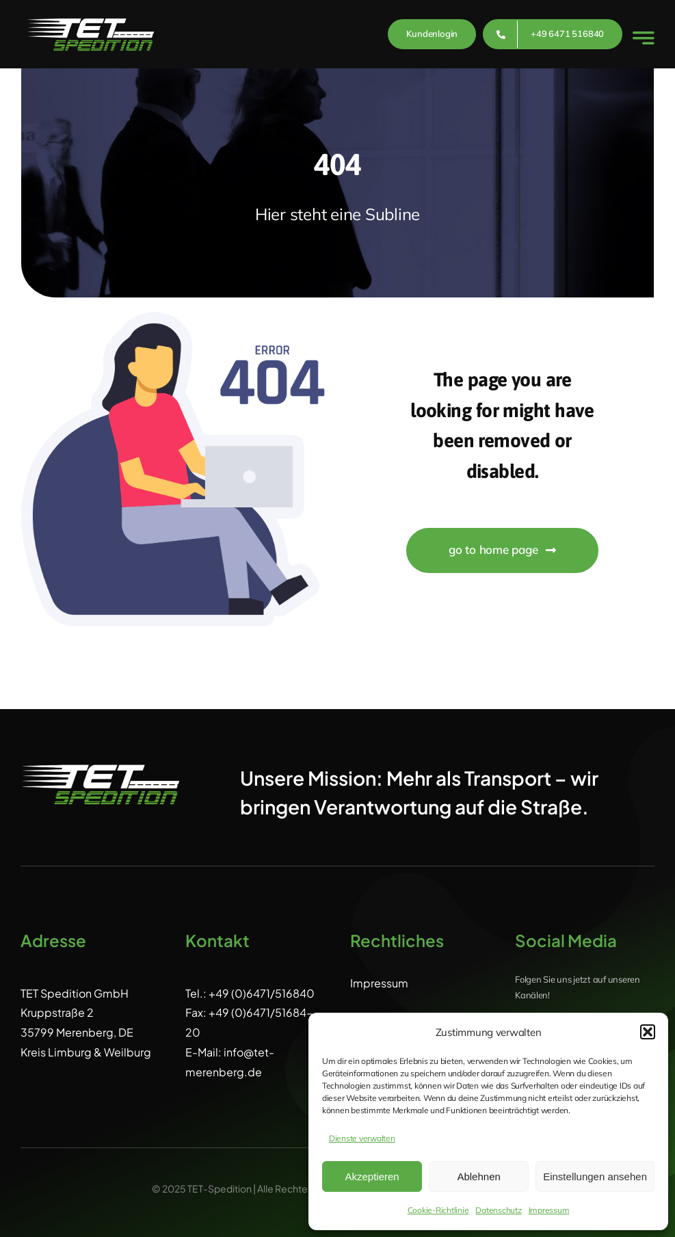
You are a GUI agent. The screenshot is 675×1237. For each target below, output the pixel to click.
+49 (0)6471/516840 (262, 993)
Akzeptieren (372, 1176)
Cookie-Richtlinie (438, 1210)
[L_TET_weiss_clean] (91, 15)
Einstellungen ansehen (595, 1176)
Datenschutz (498, 1210)
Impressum (549, 1210)
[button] (647, 1032)
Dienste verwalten (362, 1138)
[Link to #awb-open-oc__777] (643, 37)
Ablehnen (478, 1176)
